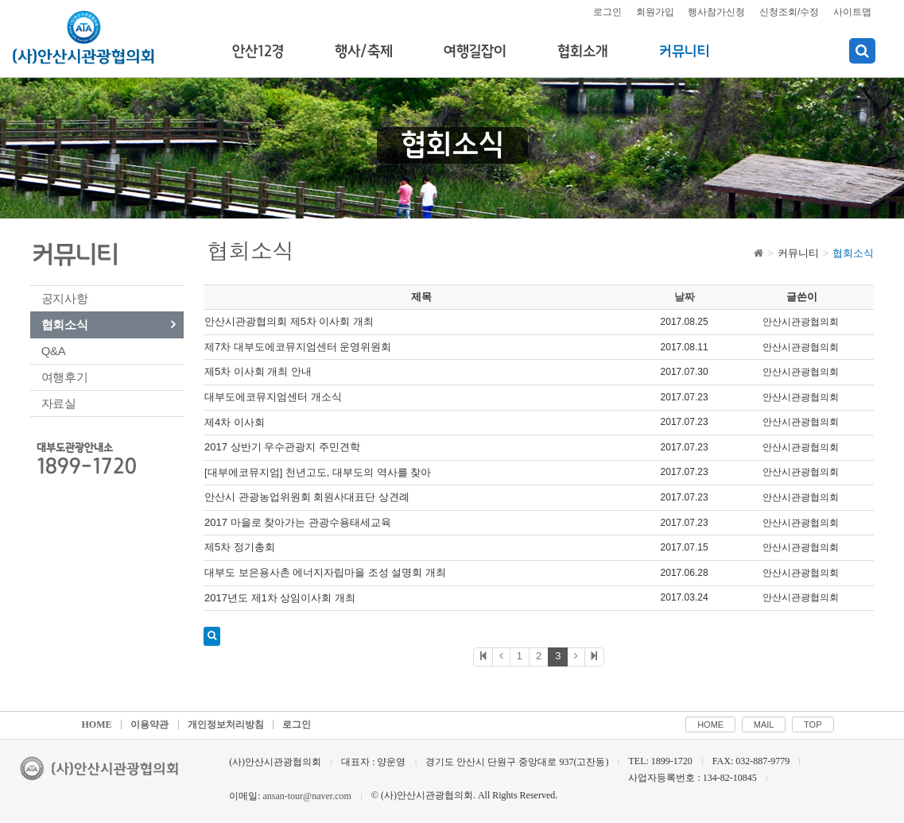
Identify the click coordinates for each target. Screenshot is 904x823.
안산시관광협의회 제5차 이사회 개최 (289, 321)
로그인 (607, 11)
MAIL (764, 724)
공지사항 (64, 298)
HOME (97, 724)
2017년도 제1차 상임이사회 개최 (279, 598)
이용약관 (149, 724)
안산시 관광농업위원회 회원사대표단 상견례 (306, 497)
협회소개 (582, 52)
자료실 (58, 403)
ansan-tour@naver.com (306, 796)
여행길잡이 (475, 52)
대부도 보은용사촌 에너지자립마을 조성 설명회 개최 (325, 572)
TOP (812, 724)
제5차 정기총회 (239, 547)
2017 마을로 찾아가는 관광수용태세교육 (297, 522)
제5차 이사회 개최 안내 (258, 371)
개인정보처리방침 (226, 724)
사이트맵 (852, 11)
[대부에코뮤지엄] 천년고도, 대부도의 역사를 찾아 (317, 472)
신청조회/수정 (789, 11)
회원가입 (655, 11)
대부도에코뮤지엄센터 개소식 (273, 397)
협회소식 (64, 324)
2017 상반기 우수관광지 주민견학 (282, 447)
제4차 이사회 (234, 422)
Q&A (53, 350)
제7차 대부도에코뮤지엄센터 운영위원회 (297, 347)
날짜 (684, 297)
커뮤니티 (684, 52)
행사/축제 (364, 52)
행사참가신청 (716, 11)
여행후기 (64, 377)
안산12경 (258, 52)
